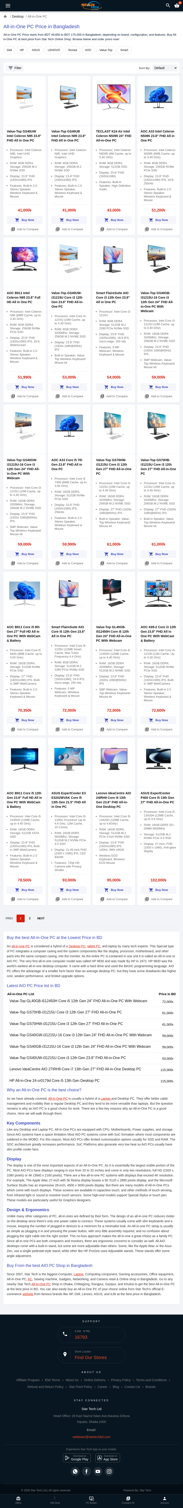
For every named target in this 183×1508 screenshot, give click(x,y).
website (28, 1294)
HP (22, 50)
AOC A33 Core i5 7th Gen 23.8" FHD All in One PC (66, 464)
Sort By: (145, 68)
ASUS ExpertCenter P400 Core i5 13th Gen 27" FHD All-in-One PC (157, 797)
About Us (72, 1380)
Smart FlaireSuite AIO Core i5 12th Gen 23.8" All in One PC (68, 631)
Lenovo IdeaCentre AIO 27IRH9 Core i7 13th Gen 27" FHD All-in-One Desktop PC (75, 1069)
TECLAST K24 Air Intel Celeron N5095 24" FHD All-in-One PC (113, 136)
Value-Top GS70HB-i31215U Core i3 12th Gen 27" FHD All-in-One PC (66, 1012)
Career (102, 1387)
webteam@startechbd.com (92, 1437)
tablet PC (94, 946)
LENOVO (54, 50)
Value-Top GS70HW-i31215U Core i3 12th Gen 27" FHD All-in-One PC (66, 1024)
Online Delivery (95, 1380)
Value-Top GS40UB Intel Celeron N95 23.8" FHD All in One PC (68, 136)
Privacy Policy (121, 1380)
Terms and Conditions (151, 1380)
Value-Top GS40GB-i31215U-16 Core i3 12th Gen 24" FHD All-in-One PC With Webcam (157, 302)
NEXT (41, 918)
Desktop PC (77, 946)
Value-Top (106, 50)
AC (30, 1279)
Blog (116, 1387)
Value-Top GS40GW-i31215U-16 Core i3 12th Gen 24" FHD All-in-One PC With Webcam (23, 469)
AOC (88, 50)
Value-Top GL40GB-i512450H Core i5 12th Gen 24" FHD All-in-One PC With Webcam (78, 1001)
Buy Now (24, 219)
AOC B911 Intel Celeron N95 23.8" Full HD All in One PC (23, 297)
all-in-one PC (21, 946)
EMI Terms (52, 1380)
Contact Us (132, 1387)
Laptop (106, 1098)
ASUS (36, 50)
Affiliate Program (28, 1380)
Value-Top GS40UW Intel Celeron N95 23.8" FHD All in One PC (24, 136)
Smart (124, 50)
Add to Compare (25, 228)
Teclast (72, 50)
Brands (151, 1387)
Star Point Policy (80, 1387)
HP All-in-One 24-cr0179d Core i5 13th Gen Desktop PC (55, 1081)
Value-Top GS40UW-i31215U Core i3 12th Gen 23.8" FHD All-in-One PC (68, 1058)
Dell (9, 50)
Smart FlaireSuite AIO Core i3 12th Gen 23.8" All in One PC (113, 297)
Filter (15, 68)
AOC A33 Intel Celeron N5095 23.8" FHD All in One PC (157, 136)
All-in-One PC (58, 1098)
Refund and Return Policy (45, 1387)
